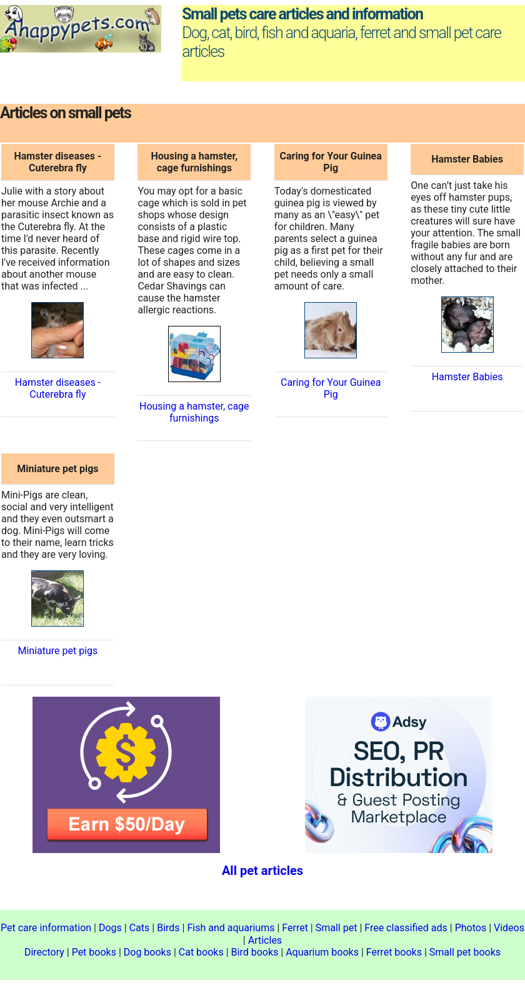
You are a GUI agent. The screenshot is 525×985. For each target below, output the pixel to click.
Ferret (295, 928)
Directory (44, 952)
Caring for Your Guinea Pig (331, 388)
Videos (509, 928)
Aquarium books (322, 952)
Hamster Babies (467, 377)
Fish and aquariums (230, 928)
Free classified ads (406, 928)
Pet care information (46, 928)
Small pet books (465, 952)
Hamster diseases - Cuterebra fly (58, 388)
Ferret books (394, 952)
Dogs (110, 928)
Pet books (94, 952)
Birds (168, 928)
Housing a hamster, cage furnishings (194, 412)
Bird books (255, 952)
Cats (139, 928)
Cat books (201, 952)
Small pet (337, 928)
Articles (265, 940)
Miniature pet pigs (58, 651)
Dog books (147, 952)
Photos (471, 928)
